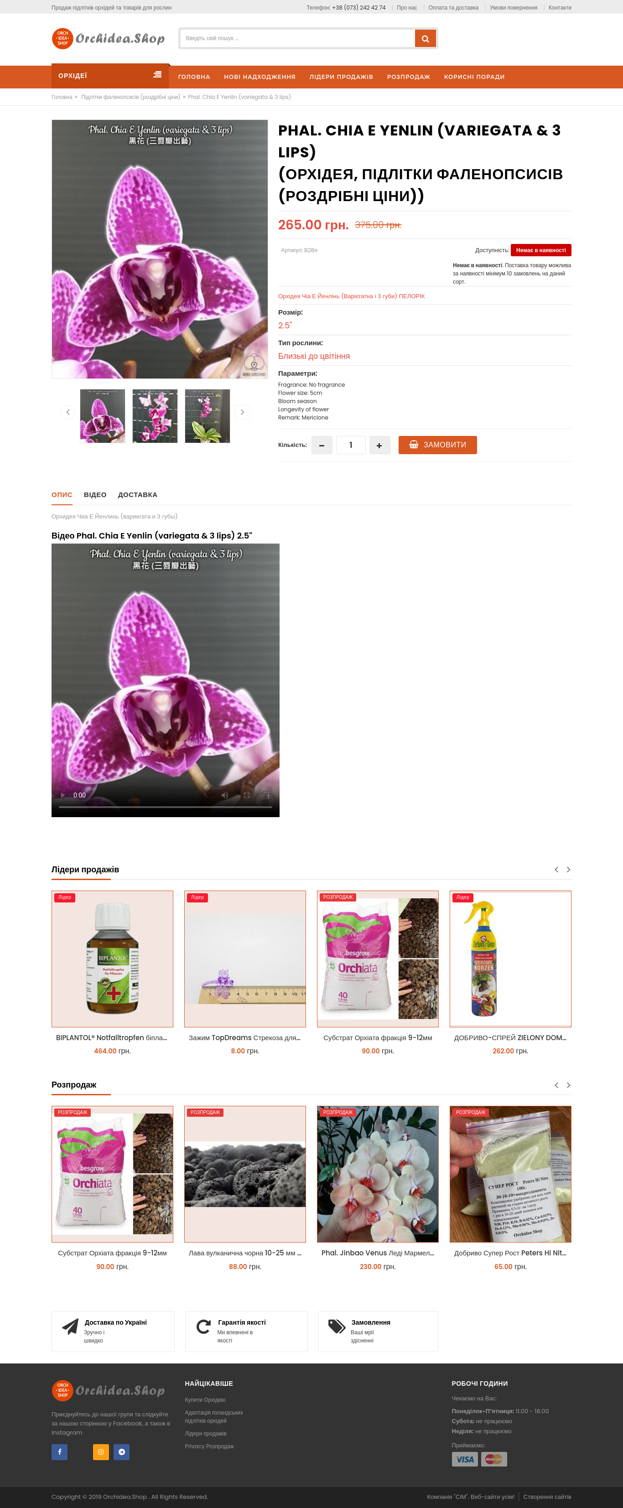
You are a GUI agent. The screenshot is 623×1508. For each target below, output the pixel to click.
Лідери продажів (206, 1433)
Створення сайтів (547, 1496)
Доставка (138, 494)
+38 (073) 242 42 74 (359, 7)
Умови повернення (513, 7)
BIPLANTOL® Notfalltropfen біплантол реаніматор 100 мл (114, 1037)
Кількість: (292, 444)
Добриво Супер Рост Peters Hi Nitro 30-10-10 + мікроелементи (512, 1253)
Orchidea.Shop (125, 1496)
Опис (62, 494)
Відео (95, 494)
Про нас (407, 7)
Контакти (560, 7)
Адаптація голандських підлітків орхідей (214, 1417)
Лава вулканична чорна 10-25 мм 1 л (247, 1253)
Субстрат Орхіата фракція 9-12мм (377, 1037)
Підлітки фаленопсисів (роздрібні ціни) (131, 97)
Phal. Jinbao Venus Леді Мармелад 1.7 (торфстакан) (380, 1253)
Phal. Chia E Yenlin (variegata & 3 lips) (239, 97)
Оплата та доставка (454, 7)
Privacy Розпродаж (209, 1446)
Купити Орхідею (205, 1400)
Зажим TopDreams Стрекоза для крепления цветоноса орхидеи (247, 1037)
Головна (62, 97)
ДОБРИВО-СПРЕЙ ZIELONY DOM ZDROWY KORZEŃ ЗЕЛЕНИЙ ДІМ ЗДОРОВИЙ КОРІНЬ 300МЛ (512, 1037)
